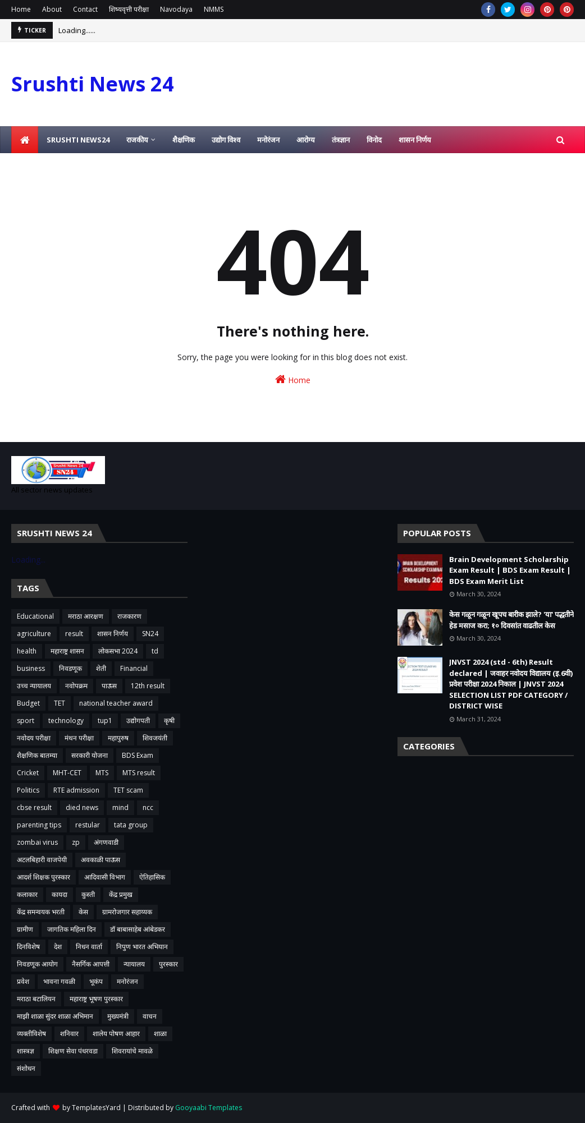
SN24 (150, 633)
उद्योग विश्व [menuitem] (226, 140)
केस (83, 912)
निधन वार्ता (89, 946)
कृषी (169, 720)
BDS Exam (137, 755)
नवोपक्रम (76, 686)
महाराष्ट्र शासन (67, 651)
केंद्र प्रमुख (120, 894)
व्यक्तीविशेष (31, 1033)
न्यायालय (134, 964)
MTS (101, 772)
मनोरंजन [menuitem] (268, 140)
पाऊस (109, 686)
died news (82, 807)
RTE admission (76, 790)
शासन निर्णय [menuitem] (415, 140)
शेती (101, 668)
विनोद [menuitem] (374, 140)
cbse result (34, 807)
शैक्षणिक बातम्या (37, 755)
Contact (85, 9)
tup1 (105, 720)
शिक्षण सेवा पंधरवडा (73, 1051)
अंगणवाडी (106, 842)
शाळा (160, 1033)
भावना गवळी (59, 981)
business (31, 668)
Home (21, 9)
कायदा (59, 894)
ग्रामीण (25, 929)
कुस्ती (88, 894)
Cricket (28, 772)
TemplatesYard (96, 1107)
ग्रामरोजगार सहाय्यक (127, 912)
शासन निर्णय (112, 633)
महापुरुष (118, 738)
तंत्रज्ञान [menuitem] (341, 140)
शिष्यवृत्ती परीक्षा (129, 9)
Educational (35, 616)
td (155, 651)
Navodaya (176, 9)
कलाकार (27, 894)
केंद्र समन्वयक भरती (41, 912)
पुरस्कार (168, 964)
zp (76, 842)
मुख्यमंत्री (118, 1016)
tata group (131, 825)
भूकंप (96, 981)
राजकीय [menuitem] (137, 140)
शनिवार (69, 1033)
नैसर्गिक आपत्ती (90, 964)
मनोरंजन (127, 981)
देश (58, 946)
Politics (28, 790)
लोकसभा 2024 (118, 651)
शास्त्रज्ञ (25, 1051)
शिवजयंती (155, 738)
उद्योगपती (138, 720)
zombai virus (37, 842)
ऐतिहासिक (152, 877)
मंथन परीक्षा (79, 738)
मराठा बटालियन (36, 999)
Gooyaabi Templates (208, 1107)
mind (120, 807)
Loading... (28, 559)
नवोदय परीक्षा (34, 738)
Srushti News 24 (92, 84)
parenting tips (39, 825)
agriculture (34, 633)
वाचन (150, 1016)
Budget (28, 703)
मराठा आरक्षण (85, 616)
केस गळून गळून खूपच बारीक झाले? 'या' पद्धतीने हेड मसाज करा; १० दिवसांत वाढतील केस (511, 619)
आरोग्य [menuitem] (305, 140)
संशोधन (26, 1068)
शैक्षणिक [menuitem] (183, 140)
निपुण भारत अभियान (142, 946)
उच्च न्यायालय (34, 686)
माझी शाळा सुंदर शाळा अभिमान (55, 1016)
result (74, 633)
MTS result (138, 772)
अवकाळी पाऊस (100, 859)
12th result (147, 686)
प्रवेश (23, 981)
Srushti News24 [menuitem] (78, 140)
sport (25, 720)
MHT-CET (67, 772)
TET (59, 703)
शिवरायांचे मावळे (132, 1051)
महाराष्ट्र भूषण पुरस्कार (96, 999)
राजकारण (129, 616)
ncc (148, 807)
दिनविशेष (28, 946)
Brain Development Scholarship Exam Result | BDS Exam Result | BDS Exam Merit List (510, 570)
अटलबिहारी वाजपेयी (42, 859)
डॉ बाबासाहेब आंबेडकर (137, 929)
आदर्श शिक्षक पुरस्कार (43, 877)
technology (66, 720)
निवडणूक (70, 668)
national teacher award (116, 703)
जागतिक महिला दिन (71, 929)
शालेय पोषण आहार (116, 1033)
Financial (134, 668)
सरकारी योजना (89, 755)
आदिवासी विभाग (104, 877)
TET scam (128, 790)
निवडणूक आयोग (37, 964)
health (26, 651)
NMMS (213, 9)
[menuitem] (24, 139)
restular (87, 825)
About (52, 9)
